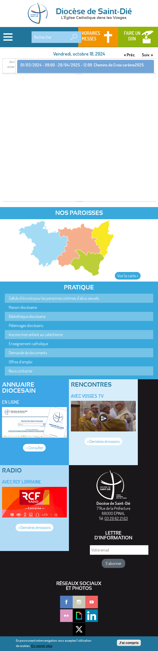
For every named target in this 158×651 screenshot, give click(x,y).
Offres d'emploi (20, 361)
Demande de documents (28, 352)
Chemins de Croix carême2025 (119, 64)
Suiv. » (147, 54)
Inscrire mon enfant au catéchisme (36, 334)
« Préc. (129, 54)
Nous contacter (21, 370)
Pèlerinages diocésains (26, 325)
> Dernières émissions (103, 441)
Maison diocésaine (23, 307)
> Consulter (34, 447)
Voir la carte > (127, 275)
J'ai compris (129, 644)
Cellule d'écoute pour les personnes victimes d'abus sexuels (54, 298)
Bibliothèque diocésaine (27, 316)
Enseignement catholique (28, 343)
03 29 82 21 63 (116, 518)
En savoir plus (41, 647)
